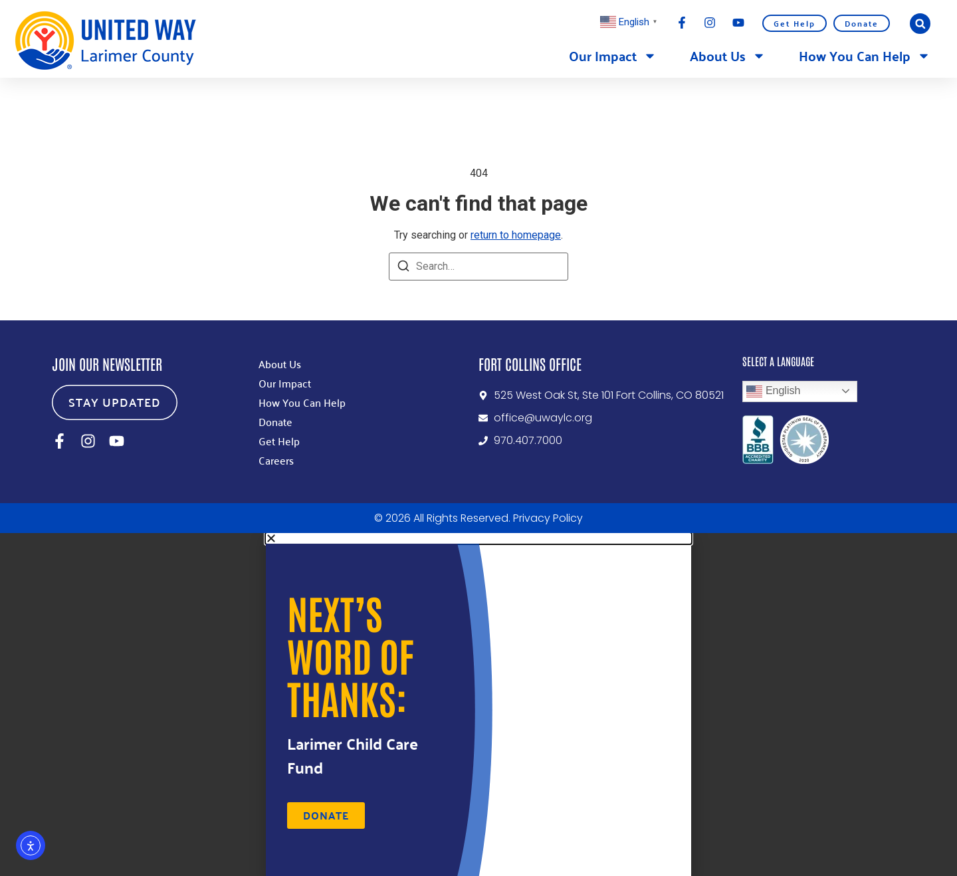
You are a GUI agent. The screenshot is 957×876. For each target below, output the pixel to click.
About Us (728, 56)
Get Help (794, 23)
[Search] (403, 268)
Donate (862, 23)
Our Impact (613, 56)
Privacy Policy (548, 518)
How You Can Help (864, 56)
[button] (920, 23)
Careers (276, 460)
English (773, 391)
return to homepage (516, 235)
